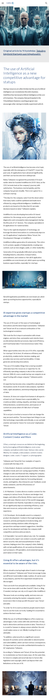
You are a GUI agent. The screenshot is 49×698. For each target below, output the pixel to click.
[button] (2, 3)
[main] (24, 54)
